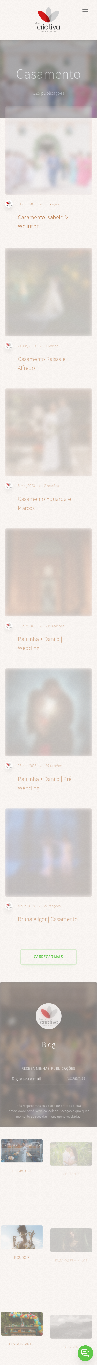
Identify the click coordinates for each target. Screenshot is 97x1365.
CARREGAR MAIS (48, 956)
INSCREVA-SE (75, 1085)
